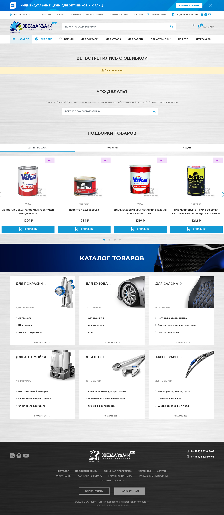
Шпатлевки (25, 325)
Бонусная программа (118, 471)
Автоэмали (24, 318)
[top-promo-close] (210, 5)
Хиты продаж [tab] (37, 147)
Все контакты (94, 491)
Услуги (60, 15)
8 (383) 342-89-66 (202, 456)
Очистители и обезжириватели (106, 398)
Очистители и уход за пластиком (177, 325)
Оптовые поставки (119, 15)
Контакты (138, 15)
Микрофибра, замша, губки (174, 391)
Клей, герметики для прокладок (107, 391)
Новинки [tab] (112, 147)
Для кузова (113, 39)
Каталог (23, 39)
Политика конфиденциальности (112, 505)
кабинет (160, 15)
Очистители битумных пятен (35, 398)
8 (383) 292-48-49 (187, 14)
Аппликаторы (96, 325)
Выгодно (46, 39)
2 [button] (109, 240)
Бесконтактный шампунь (33, 391)
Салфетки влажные (169, 398)
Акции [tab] (187, 147)
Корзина (207, 26)
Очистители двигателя (31, 406)
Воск (91, 332)
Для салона (135, 39)
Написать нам (130, 491)
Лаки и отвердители (30, 332)
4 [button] (120, 240)
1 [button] (104, 240)
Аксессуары (203, 39)
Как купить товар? (95, 15)
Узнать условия (189, 5)
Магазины (46, 15)
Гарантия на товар (120, 476)
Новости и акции (86, 471)
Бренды (69, 39)
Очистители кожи (168, 332)
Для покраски (90, 39)
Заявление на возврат (153, 476)
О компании (75, 15)
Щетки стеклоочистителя (173, 406)
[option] (28, 195)
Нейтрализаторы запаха (172, 318)
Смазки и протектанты (101, 406)
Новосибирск (20, 15)
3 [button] (115, 240)
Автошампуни (96, 318)
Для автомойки (161, 39)
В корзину (30, 229)
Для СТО (183, 39)
